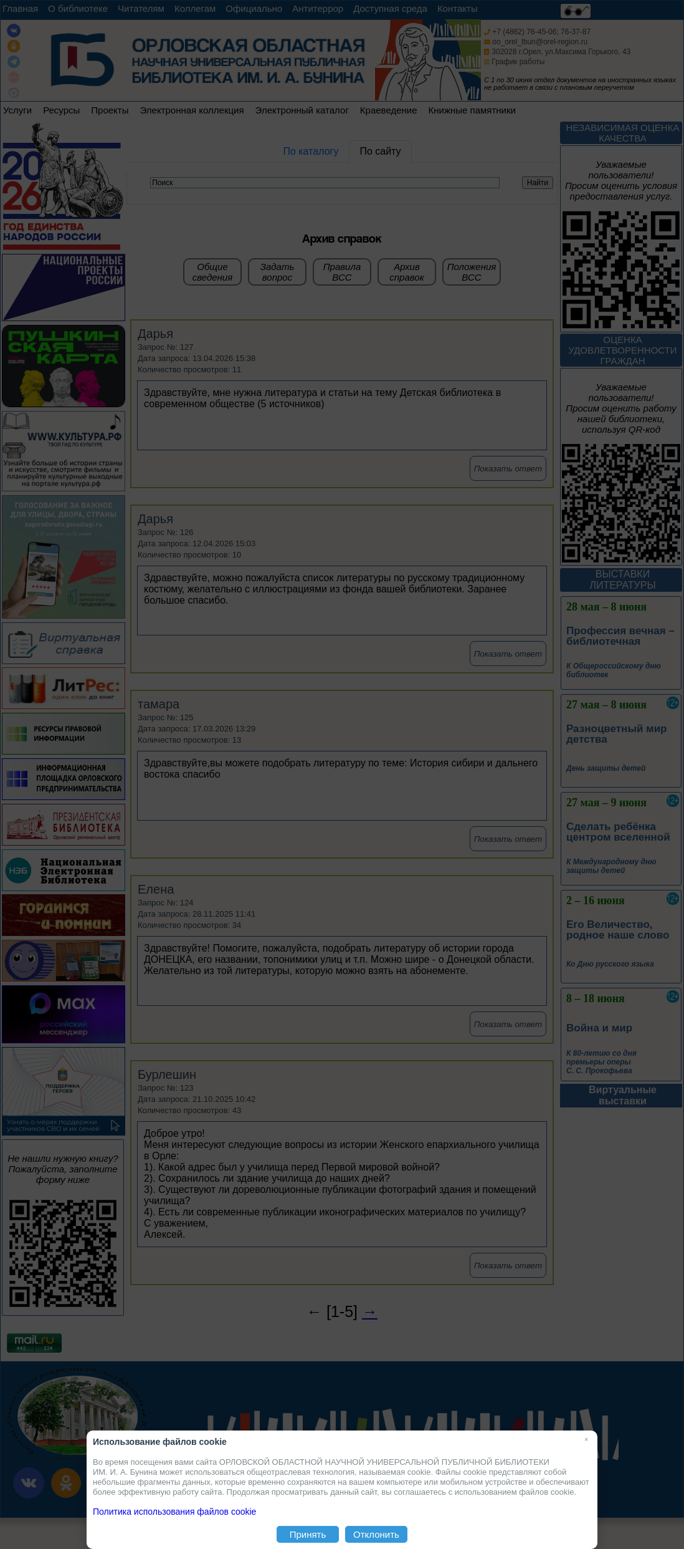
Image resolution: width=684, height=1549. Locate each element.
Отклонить (376, 1534)
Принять (308, 1534)
